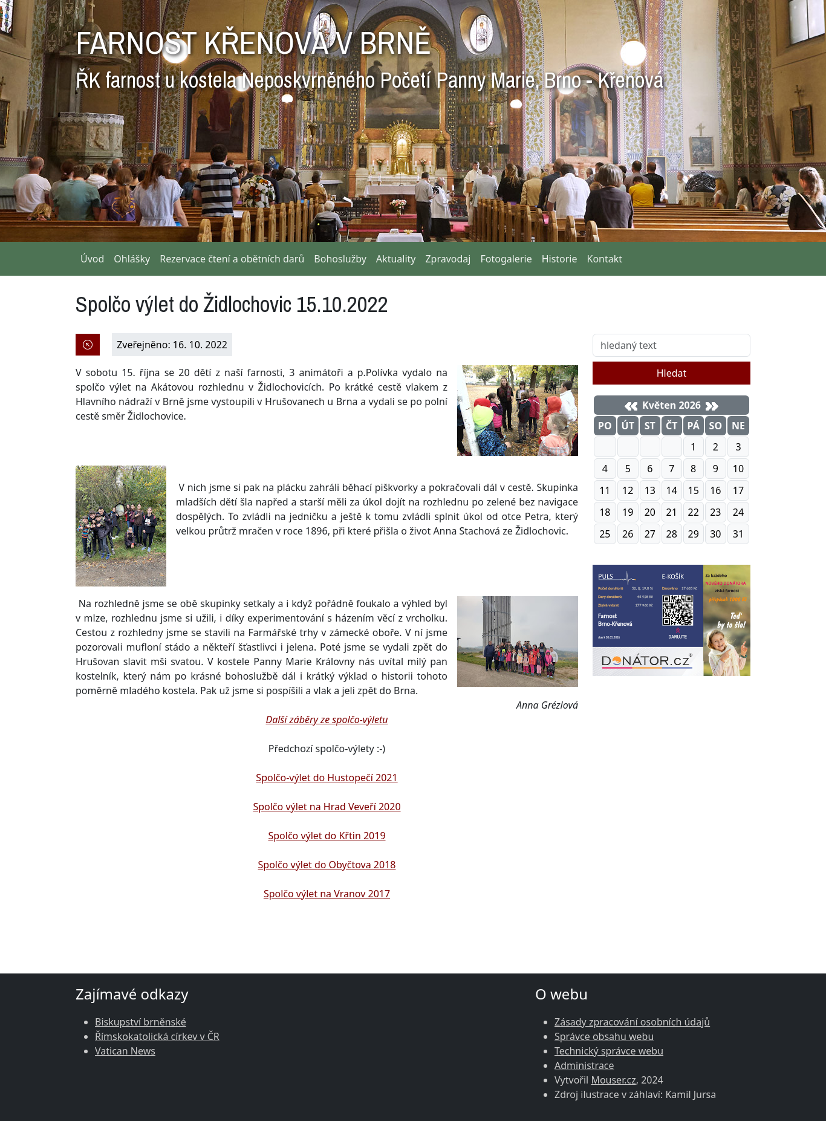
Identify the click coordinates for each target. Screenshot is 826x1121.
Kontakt (605, 258)
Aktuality (396, 258)
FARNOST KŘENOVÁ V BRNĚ (369, 54)
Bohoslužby (340, 258)
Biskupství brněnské (140, 1021)
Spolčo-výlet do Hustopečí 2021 (326, 777)
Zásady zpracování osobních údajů (632, 1021)
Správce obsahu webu (604, 1036)
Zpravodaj (447, 258)
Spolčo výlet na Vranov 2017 (327, 893)
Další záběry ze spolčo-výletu (326, 719)
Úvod (92, 258)
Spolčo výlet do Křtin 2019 (326, 835)
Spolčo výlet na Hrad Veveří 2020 (326, 806)
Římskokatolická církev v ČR (157, 1036)
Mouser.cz (613, 1080)
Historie (559, 258)
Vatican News (125, 1051)
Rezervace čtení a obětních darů (232, 258)
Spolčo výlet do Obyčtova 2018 (327, 864)
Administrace (584, 1065)
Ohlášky (132, 258)
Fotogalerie (506, 258)
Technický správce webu (608, 1051)
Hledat (672, 373)
